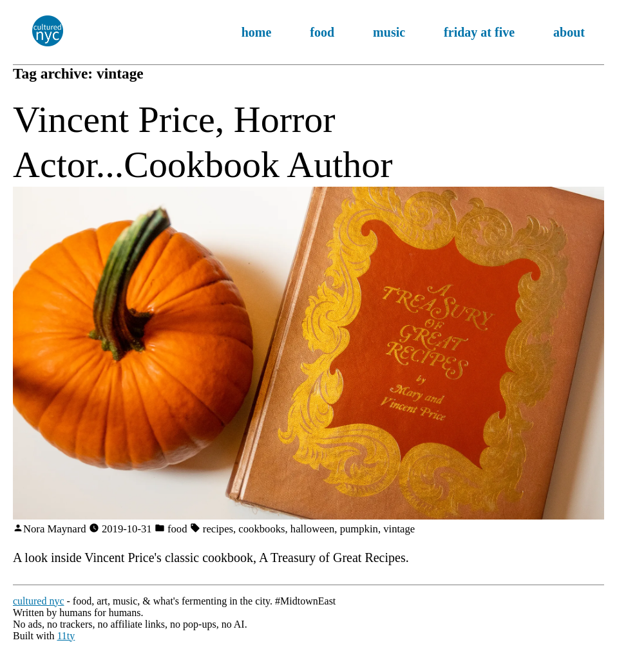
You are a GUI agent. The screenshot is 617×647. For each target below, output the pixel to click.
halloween (312, 529)
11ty (66, 635)
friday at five (479, 32)
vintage (399, 529)
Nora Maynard (54, 529)
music (389, 32)
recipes (218, 529)
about (569, 32)
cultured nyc (38, 600)
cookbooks (261, 529)
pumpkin (359, 529)
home (257, 32)
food (322, 32)
